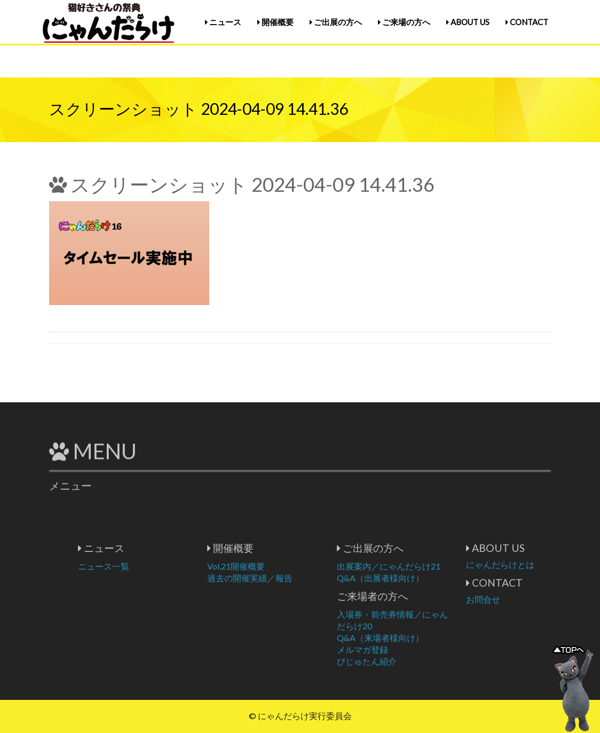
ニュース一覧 (146, 566)
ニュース (223, 22)
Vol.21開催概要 (278, 566)
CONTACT (527, 22)
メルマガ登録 (405, 649)
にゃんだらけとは (543, 564)
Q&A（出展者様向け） (423, 578)
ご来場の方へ (404, 22)
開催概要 (275, 22)
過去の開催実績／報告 (292, 578)
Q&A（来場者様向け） (423, 638)
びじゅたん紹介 (409, 661)
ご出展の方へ (336, 22)
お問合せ (526, 599)
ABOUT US (468, 22)
